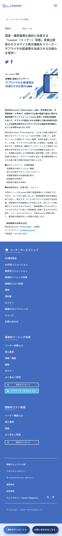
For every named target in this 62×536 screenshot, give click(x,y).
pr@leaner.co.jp (27, 230)
